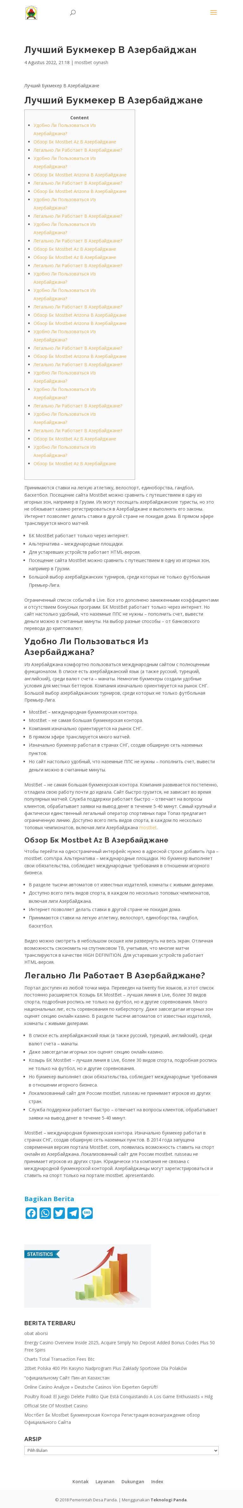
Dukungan (133, 1481)
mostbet (148, 827)
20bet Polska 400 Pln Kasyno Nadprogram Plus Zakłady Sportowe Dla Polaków (105, 1368)
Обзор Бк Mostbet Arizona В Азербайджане (80, 175)
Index (157, 1481)
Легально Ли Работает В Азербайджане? (78, 150)
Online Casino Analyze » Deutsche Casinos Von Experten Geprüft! (91, 1387)
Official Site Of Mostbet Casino (56, 1406)
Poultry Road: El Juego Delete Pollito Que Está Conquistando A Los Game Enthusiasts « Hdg (118, 1396)
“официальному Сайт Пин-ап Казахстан (66, 1378)
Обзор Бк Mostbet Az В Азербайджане (75, 142)
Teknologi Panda (169, 1500)
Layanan (105, 1481)
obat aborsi (36, 1333)
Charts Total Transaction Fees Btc (59, 1359)
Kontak (80, 1481)
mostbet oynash (91, 62)
